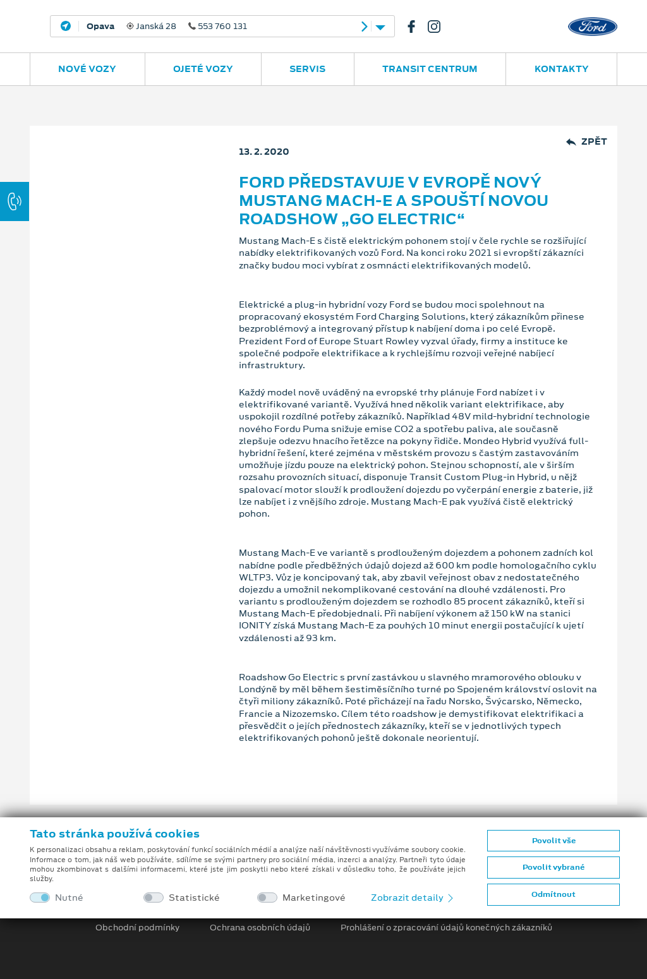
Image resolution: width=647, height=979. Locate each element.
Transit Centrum (430, 69)
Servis (307, 69)
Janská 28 (167, 26)
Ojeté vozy (203, 69)
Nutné (69, 898)
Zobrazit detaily (413, 897)
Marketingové (314, 898)
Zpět (586, 142)
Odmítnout (553, 894)
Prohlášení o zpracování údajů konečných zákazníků (446, 928)
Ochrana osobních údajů (260, 928)
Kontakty (562, 69)
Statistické (194, 898)
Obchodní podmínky (137, 928)
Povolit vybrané (553, 867)
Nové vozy (87, 69)
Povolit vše (554, 841)
